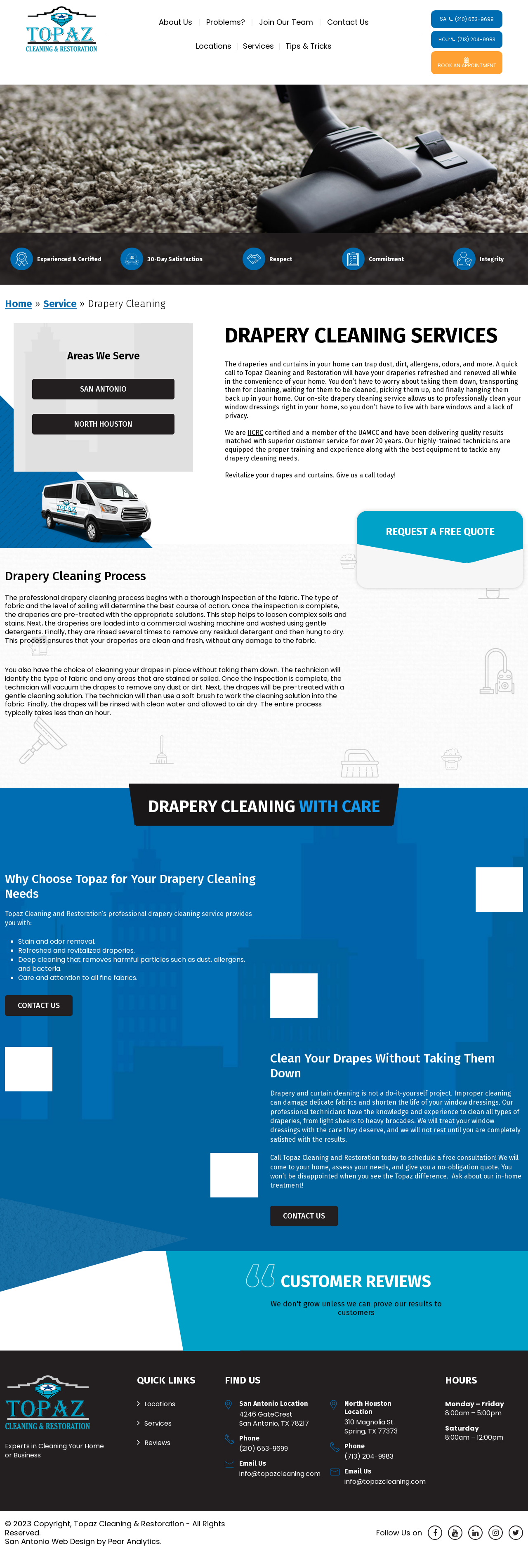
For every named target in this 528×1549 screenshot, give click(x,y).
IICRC (255, 427)
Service (60, 298)
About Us (175, 22)
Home (18, 298)
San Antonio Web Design (50, 1536)
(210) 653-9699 (263, 1443)
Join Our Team (286, 22)
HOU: (466, 39)
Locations (213, 46)
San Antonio (103, 383)
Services (258, 46)
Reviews (157, 1438)
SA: (467, 19)
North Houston (103, 418)
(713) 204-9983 (369, 1451)
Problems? (225, 22)
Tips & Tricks (308, 46)
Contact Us (348, 22)
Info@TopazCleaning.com (280, 1468)
